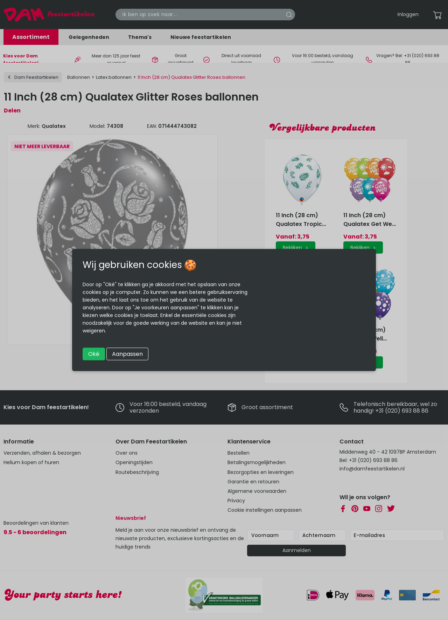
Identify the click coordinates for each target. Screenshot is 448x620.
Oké (93, 354)
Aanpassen (127, 354)
